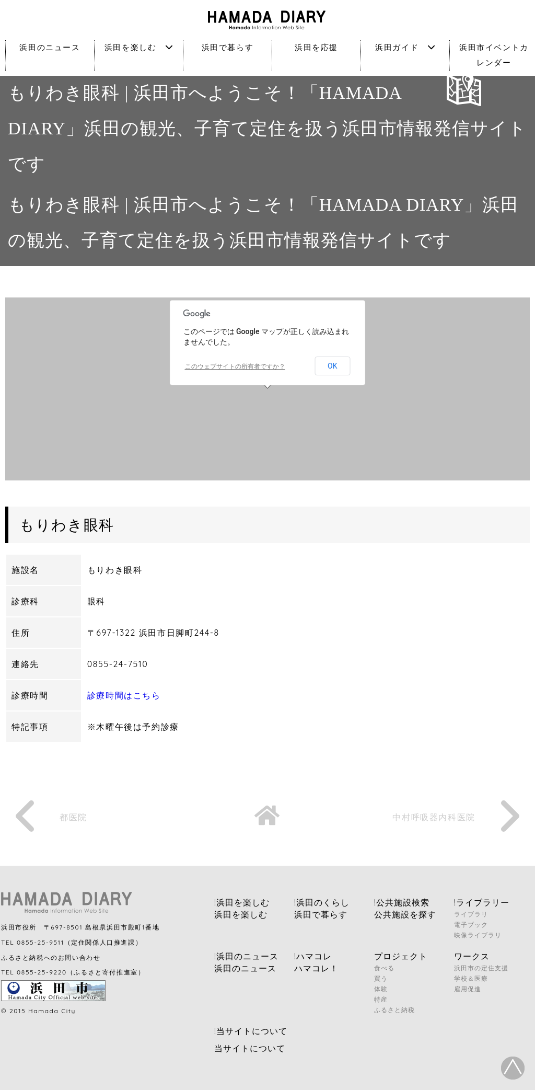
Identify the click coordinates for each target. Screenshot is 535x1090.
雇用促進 (467, 989)
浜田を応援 (316, 47)
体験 (381, 989)
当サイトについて (249, 1048)
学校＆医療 (471, 978)
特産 (381, 999)
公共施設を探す (405, 914)
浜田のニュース (49, 47)
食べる (384, 968)
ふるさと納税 (394, 1010)
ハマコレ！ (316, 968)
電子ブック (471, 924)
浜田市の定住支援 (481, 968)
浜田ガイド (405, 47)
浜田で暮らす (228, 47)
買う (381, 978)
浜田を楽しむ (138, 47)
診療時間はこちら (124, 695)
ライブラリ (471, 914)
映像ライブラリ (478, 935)
